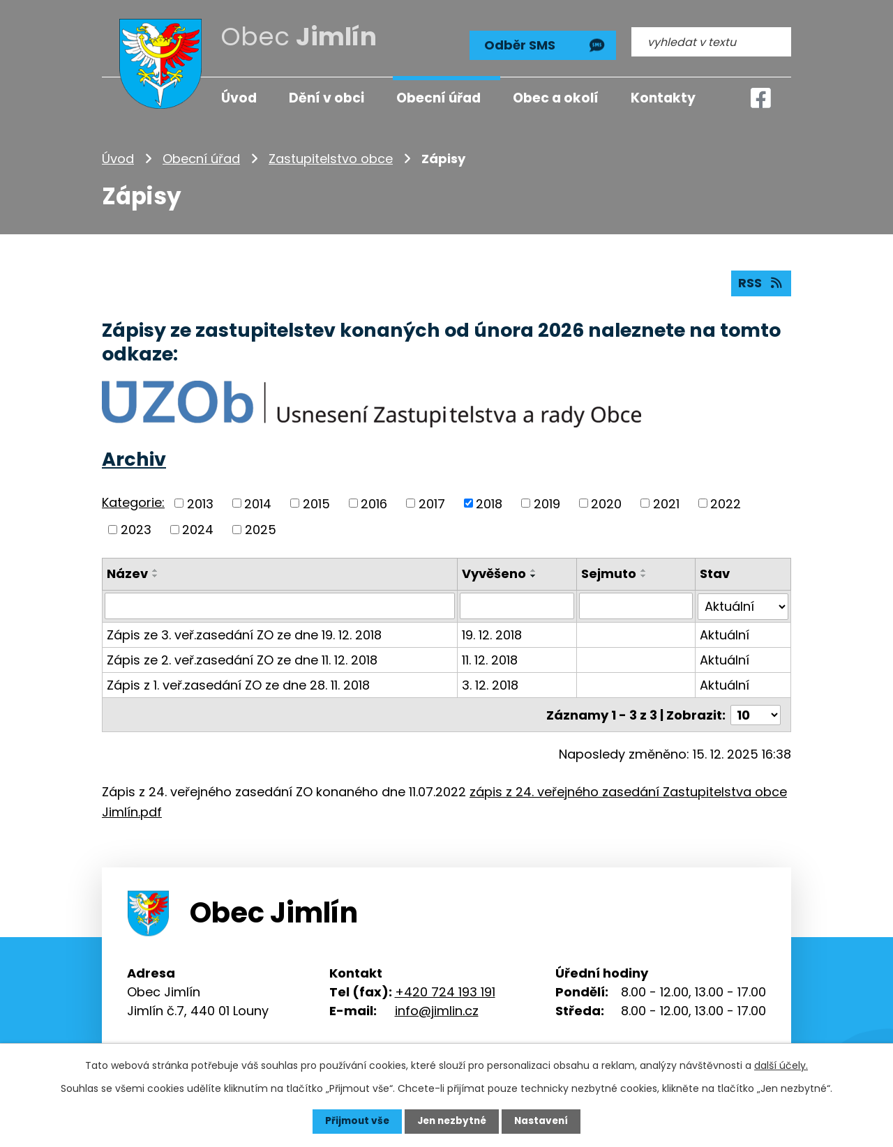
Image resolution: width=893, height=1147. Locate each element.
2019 (547, 503)
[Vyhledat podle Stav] (743, 605)
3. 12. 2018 (491, 683)
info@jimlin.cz (437, 1008)
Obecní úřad (201, 156)
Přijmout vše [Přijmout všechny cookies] (354, 1121)
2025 (260, 529)
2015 (316, 503)
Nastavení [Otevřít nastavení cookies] (544, 1121)
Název (127, 573)
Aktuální (724, 633)
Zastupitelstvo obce (331, 156)
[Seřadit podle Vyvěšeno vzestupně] (534, 569)
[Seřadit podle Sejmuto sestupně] (644, 575)
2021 (666, 503)
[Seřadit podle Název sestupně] (155, 575)
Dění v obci (326, 98)
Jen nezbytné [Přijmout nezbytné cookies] (451, 1121)
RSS (761, 282)
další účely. (781, 1065)
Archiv (134, 459)
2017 (432, 503)
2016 (374, 503)
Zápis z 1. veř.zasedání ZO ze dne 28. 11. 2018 (238, 683)
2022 (725, 503)
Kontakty (663, 98)
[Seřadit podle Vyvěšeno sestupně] (534, 575)
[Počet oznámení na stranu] (755, 713)
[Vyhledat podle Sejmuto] (636, 605)
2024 (197, 529)
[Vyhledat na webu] (711, 39)
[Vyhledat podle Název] (280, 605)
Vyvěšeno (495, 573)
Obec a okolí (556, 98)
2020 (606, 503)
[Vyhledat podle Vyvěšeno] (517, 605)
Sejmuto (608, 573)
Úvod (118, 156)
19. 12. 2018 (493, 633)
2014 (257, 503)
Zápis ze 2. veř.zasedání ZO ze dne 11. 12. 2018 (242, 658)
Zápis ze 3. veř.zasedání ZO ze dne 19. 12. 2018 (244, 633)
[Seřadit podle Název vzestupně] (155, 569)
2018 (489, 503)
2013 (200, 503)
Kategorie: (133, 501)
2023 (136, 529)
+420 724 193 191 (445, 989)
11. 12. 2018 (490, 658)
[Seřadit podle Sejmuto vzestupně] (644, 569)
